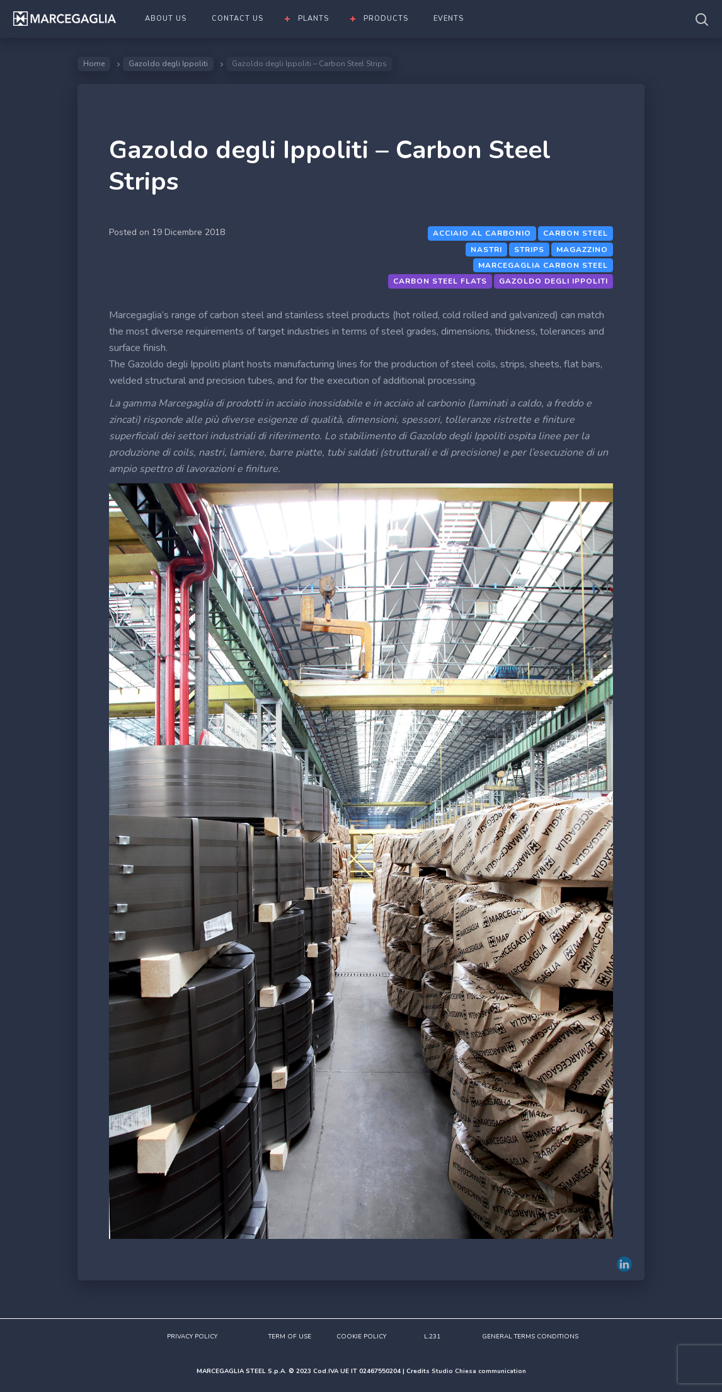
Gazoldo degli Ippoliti (168, 64)
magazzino (582, 249)
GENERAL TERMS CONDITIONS (530, 1336)
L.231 (432, 1336)
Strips (529, 249)
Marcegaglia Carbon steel (543, 265)
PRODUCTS (386, 18)
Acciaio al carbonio (482, 233)
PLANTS (313, 18)
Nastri (486, 249)
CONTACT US (237, 18)
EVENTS (448, 18)
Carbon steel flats (440, 281)
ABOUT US (165, 18)
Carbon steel (575, 233)
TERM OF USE (289, 1336)
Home (94, 64)
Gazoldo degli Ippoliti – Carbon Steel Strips (330, 165)
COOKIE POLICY (361, 1336)
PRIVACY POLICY (192, 1336)
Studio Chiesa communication (479, 1371)
